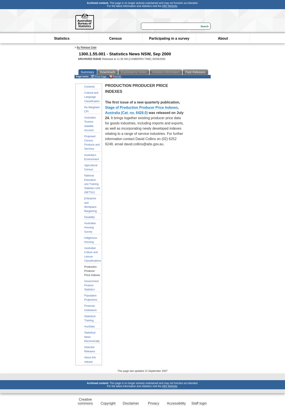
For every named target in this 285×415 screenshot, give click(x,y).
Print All (115, 76)
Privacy (153, 403)
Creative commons (85, 401)
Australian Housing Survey (90, 227)
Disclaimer (131, 403)
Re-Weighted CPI (92, 109)
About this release (90, 359)
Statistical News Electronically (92, 336)
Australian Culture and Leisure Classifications (92, 254)
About (223, 38)
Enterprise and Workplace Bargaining (90, 205)
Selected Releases (89, 349)
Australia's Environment (91, 157)
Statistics (62, 38)
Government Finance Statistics (91, 285)
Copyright (108, 403)
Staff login (199, 403)
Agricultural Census (90, 167)
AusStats (89, 326)
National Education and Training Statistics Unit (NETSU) (92, 184)
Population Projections (90, 297)
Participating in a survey (169, 38)
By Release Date (87, 47)
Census (115, 38)
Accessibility (176, 403)
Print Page (98, 76)
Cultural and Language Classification (92, 97)
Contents (89, 86)
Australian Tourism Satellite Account (90, 124)
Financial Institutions (90, 308)
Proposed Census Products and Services (92, 143)
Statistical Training (89, 318)
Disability (89, 217)
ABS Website (169, 6)
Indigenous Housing (90, 240)
